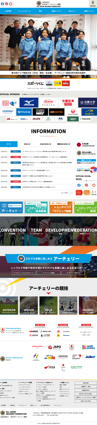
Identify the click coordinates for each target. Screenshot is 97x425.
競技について (56, 11)
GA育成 (2, 393)
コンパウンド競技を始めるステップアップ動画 (46, 400)
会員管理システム (64, 396)
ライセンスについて (65, 393)
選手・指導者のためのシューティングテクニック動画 (46, 392)
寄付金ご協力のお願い (85, 394)
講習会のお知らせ (63, 144)
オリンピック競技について (25, 393)
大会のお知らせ (45, 144)
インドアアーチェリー (24, 389)
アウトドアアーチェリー (25, 385)
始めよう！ (73, 11)
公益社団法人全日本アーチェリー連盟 (48, 4)
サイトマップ (57, 405)
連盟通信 (12, 405)
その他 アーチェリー (24, 391)
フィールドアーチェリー (25, 387)
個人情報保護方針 (45, 405)
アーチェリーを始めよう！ (46, 382)
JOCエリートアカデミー (6, 391)
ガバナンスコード (64, 391)
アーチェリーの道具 (48, 273)
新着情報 (3, 405)
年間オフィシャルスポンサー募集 (86, 397)
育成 (40, 11)
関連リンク (33, 405)
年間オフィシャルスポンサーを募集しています (37, 94)
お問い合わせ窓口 (86, 401)
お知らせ (27, 144)
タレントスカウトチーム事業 (7, 397)
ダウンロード (22, 405)
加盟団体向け (86, 390)
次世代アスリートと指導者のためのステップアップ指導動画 (46, 396)
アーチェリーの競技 (26, 382)
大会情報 (8, 11)
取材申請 (93, 6)
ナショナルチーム (24, 11)
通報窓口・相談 (85, 387)
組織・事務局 (63, 385)
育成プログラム (4, 395)
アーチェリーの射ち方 (73, 273)
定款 (61, 387)
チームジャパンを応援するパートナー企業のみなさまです (17, 330)
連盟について (89, 11)
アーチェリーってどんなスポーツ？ (24, 273)
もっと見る (64, 193)
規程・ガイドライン (65, 389)
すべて (8, 144)
